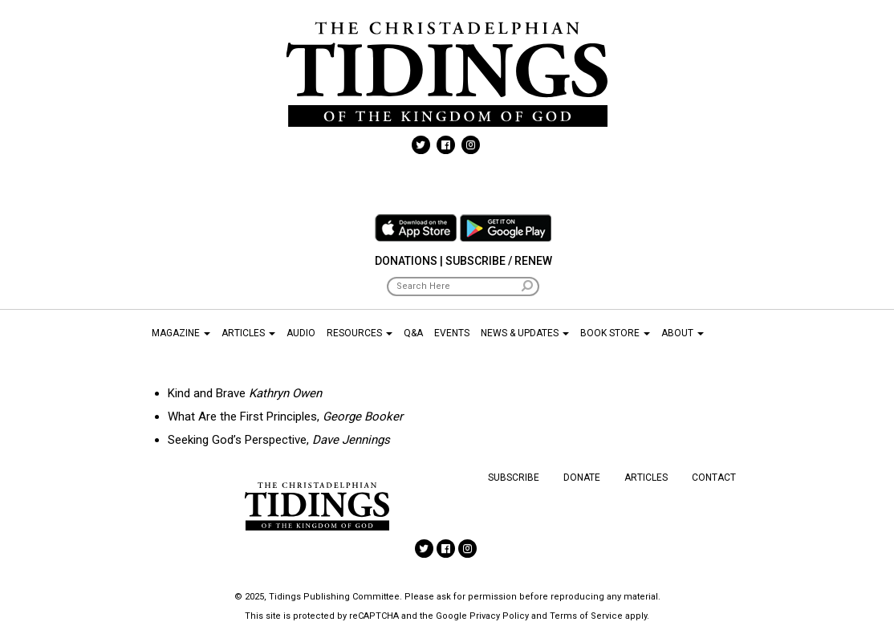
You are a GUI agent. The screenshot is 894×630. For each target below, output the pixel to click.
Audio (300, 333)
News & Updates (525, 333)
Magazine (181, 333)
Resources (359, 333)
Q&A (413, 333)
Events (451, 333)
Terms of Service (586, 616)
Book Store (615, 333)
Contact (714, 477)
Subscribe (513, 477)
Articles (248, 333)
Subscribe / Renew (498, 260)
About (682, 333)
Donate (581, 477)
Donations (406, 260)
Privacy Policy (499, 616)
